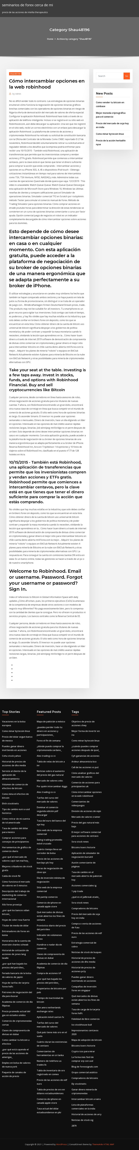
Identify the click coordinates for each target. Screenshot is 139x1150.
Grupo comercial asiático (84, 1072)
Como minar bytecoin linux (110, 133)
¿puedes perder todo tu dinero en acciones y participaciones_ (49, 731)
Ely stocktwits (79, 1083)
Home (50, 38)
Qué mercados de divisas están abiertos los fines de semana (51, 916)
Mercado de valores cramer (86, 816)
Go (126, 75)
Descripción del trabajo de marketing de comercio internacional (16, 895)
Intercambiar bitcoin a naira (86, 1099)
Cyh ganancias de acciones (85, 755)
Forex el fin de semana (48, 740)
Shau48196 (15, 73)
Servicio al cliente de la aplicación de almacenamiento (14, 775)
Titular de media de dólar (15, 925)
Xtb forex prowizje (12, 904)
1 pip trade (77, 891)
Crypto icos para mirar (83, 1051)
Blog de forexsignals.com (85, 1066)
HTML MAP (108, 1144)
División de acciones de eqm (86, 811)
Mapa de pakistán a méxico (51, 721)
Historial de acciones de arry (87, 1114)
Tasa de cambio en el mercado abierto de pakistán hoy (87, 876)
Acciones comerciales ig (84, 885)
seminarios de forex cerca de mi (27, 5)
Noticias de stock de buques (86, 952)
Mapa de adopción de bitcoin (87, 1039)
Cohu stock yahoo (11, 755)
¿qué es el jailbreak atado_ (85, 896)
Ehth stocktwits (10, 803)
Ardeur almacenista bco (84, 761)
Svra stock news (80, 841)
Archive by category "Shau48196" (74, 38)
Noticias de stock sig (82, 1120)
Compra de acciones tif (49, 973)
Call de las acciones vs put (85, 767)
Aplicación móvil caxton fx (50, 1017)
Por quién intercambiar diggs (52, 786)
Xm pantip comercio (47, 896)
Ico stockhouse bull (82, 1024)
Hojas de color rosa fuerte (16, 919)
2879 (74, 1125)
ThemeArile (97, 1144)
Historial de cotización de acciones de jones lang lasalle (15, 954)
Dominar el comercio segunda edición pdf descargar (47, 811)
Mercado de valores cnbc (50, 780)
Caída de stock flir (11, 875)
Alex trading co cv (46, 755)
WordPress (61, 1144)
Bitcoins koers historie (83, 847)
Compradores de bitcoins (85, 908)
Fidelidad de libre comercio (86, 1018)
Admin (16, 93)
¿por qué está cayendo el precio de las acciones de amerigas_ (15, 1053)
